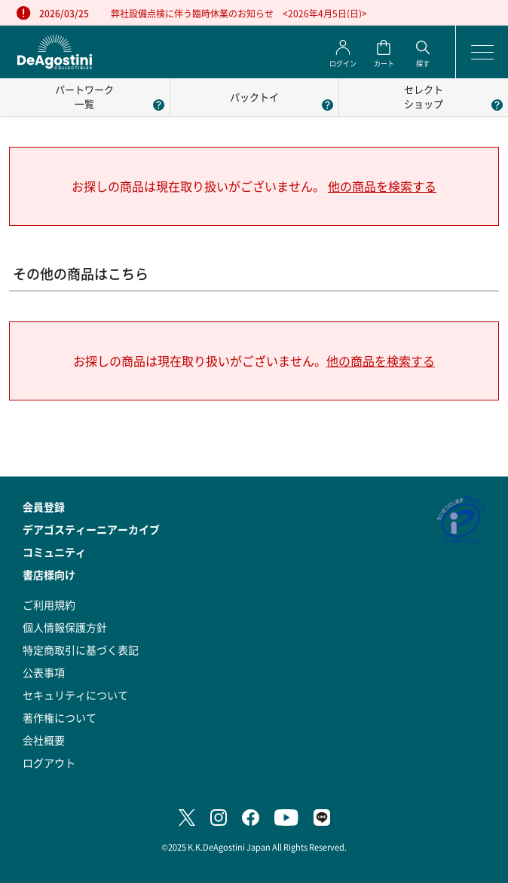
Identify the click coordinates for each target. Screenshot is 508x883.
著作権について (59, 717)
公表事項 (44, 672)
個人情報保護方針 (65, 627)
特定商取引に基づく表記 (81, 649)
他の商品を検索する (382, 186)
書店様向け (49, 574)
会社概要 (44, 740)
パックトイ (254, 97)
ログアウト (49, 762)
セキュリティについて (75, 694)
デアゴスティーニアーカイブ (91, 529)
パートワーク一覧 (84, 96)
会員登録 (44, 506)
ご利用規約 (49, 604)
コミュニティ (54, 551)
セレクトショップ (423, 96)
